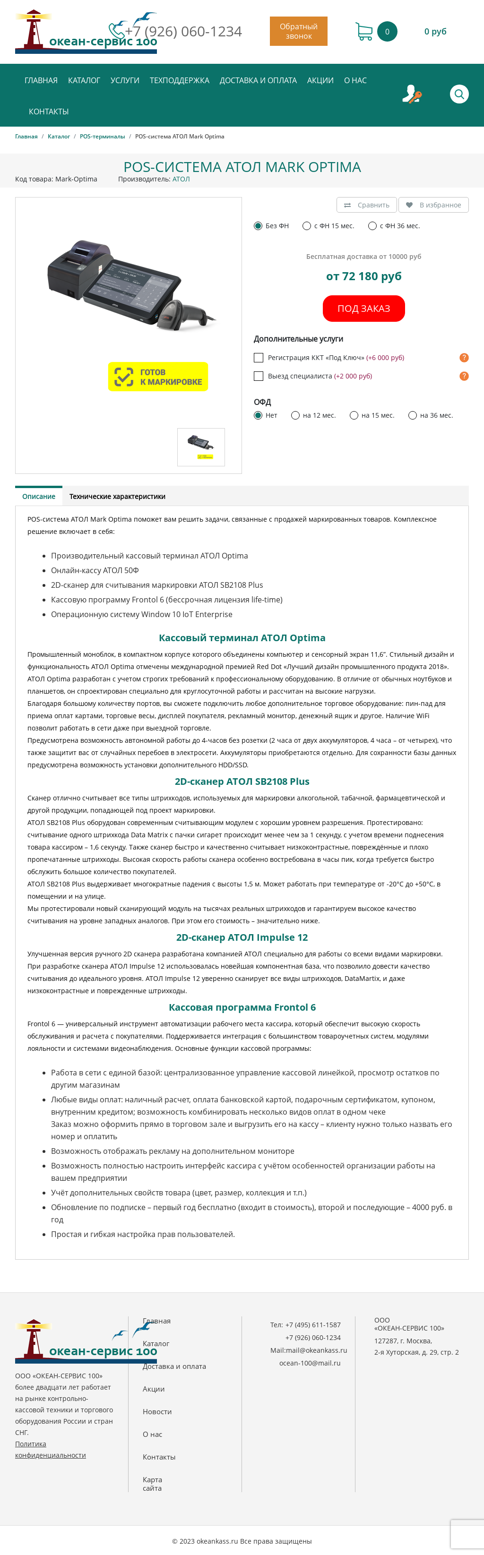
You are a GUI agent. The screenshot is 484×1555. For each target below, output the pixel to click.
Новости (157, 1411)
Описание (38, 496)
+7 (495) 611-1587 (313, 1324)
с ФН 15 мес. (334, 225)
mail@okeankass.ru (316, 1350)
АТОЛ (181, 178)
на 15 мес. (378, 415)
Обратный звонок (299, 31)
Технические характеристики (117, 496)
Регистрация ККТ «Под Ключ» (336, 358)
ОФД (262, 402)
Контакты (49, 111)
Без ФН (277, 225)
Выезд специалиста (320, 376)
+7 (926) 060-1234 (183, 31)
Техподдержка (179, 80)
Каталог (84, 80)
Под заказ (363, 308)
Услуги (125, 80)
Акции (320, 80)
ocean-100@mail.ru (310, 1362)
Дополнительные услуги (298, 339)
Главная (41, 80)
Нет (271, 415)
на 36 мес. (436, 415)
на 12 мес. (319, 415)
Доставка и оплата (258, 80)
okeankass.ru (217, 1541)
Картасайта (152, 1484)
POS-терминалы (102, 136)
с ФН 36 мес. (400, 225)
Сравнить (366, 204)
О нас (355, 80)
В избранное (433, 204)
